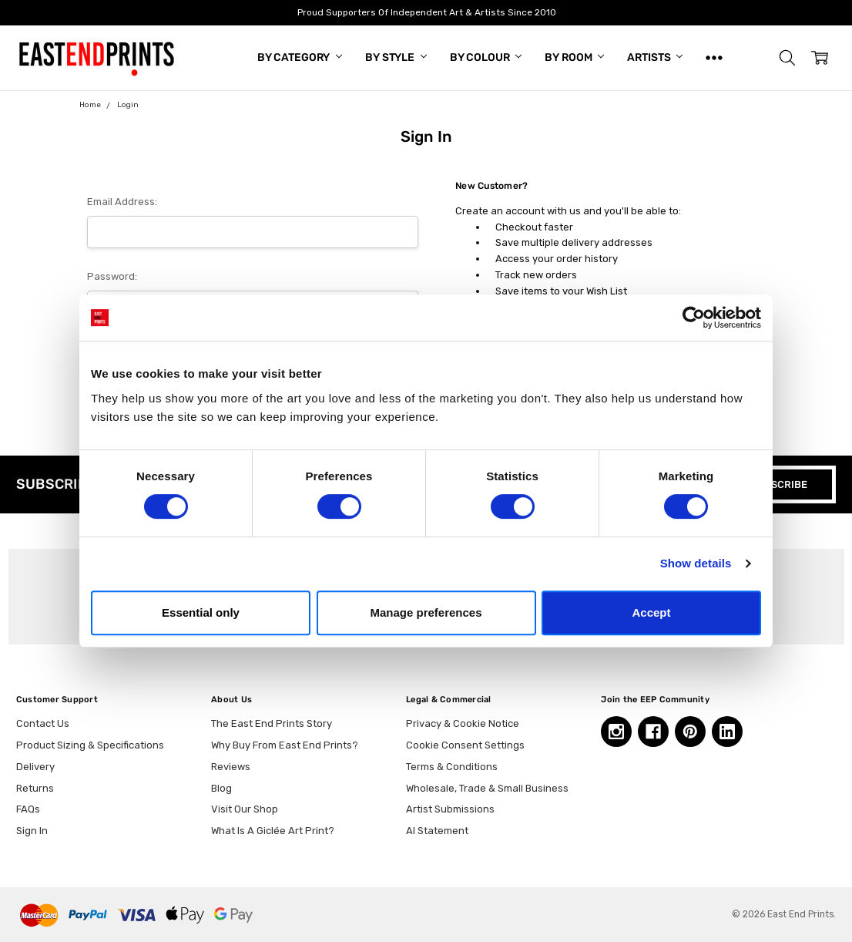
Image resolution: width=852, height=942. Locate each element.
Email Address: (122, 201)
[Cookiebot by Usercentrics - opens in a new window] (693, 317)
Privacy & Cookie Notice (462, 723)
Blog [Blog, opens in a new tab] (221, 788)
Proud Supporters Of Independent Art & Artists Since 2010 (426, 12)
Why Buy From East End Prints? (284, 745)
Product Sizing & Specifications (90, 745)
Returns (35, 788)
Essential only (201, 612)
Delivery (35, 766)
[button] (787, 57)
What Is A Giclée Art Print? (272, 830)
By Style (396, 57)
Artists (655, 57)
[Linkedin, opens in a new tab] (727, 731)
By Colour (486, 57)
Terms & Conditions (452, 766)
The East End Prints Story (271, 723)
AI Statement (437, 830)
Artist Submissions (450, 809)
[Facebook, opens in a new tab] (653, 731)
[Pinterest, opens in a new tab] (690, 731)
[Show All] (714, 57)
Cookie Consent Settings (465, 745)
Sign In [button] (32, 830)
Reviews (230, 766)
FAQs (28, 809)
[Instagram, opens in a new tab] (616, 731)
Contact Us (42, 723)
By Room (574, 57)
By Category (299, 57)
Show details (696, 563)
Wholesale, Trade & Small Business (487, 788)
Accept (651, 612)
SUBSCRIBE (779, 484)
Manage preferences (425, 612)
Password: (112, 276)
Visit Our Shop (244, 809)
